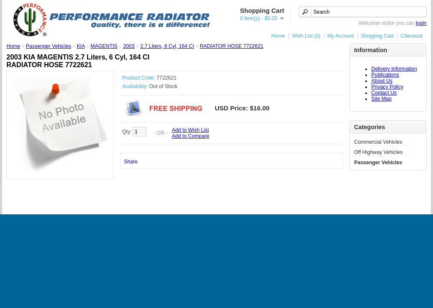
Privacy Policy (387, 87)
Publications (385, 75)
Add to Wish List (190, 130)
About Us (381, 81)
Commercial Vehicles (378, 142)
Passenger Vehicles (378, 163)
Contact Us (384, 93)
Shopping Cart (377, 36)
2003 (129, 46)
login (421, 23)
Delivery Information (394, 69)
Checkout (411, 36)
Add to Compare (190, 136)
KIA (81, 46)
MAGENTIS (103, 46)
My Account (341, 36)
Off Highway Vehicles (378, 152)
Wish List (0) (306, 36)
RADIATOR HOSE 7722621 (231, 46)
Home (278, 36)
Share (131, 162)
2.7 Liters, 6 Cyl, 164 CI (167, 46)
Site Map (381, 99)
